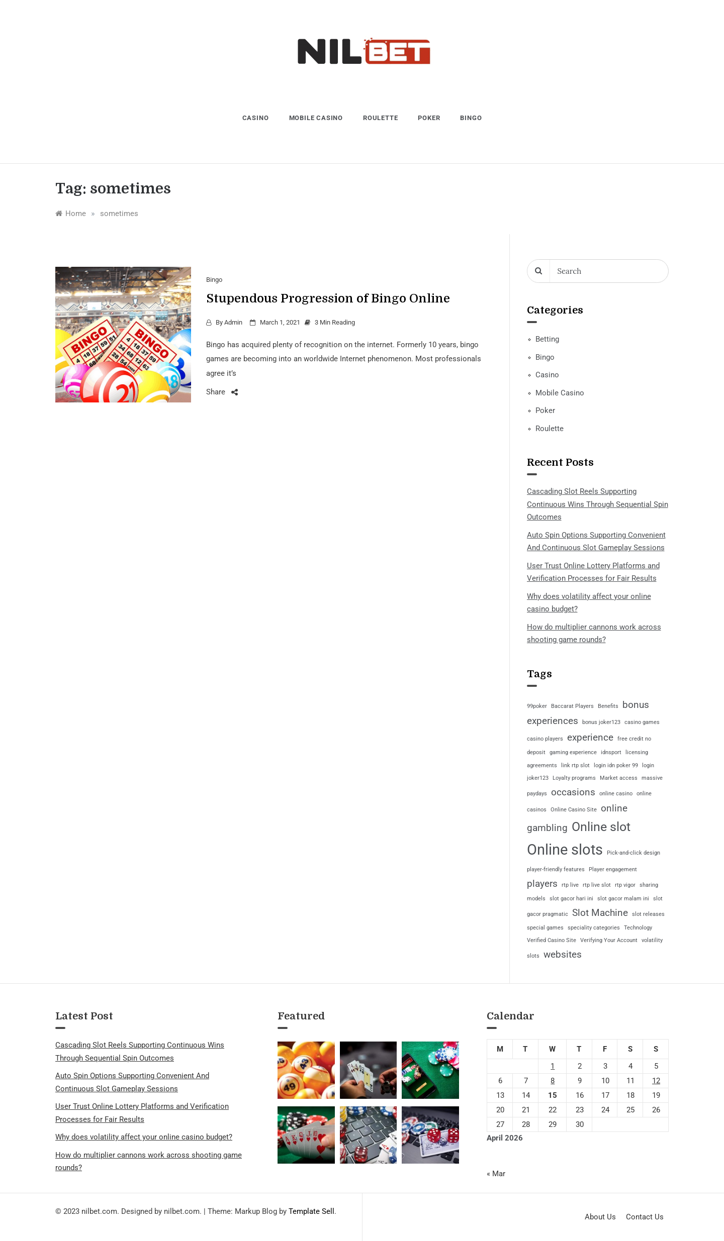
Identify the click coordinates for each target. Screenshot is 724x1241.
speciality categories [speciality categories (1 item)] (594, 927)
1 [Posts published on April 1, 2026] (553, 1066)
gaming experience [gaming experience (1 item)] (573, 752)
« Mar (496, 1173)
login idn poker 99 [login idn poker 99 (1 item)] (616, 765)
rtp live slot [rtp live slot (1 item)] (597, 885)
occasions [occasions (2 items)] (573, 792)
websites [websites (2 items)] (563, 954)
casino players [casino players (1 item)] (545, 739)
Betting (547, 339)
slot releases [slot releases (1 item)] (648, 914)
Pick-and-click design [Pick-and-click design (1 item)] (633, 853)
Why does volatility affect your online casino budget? (143, 1137)
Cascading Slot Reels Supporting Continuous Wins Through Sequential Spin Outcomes (597, 504)
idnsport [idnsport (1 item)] (611, 752)
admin (233, 322)
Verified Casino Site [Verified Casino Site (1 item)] (551, 940)
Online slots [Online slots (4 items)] (565, 849)
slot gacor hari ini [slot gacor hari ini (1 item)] (571, 898)
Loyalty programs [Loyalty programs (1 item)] (574, 778)
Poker (429, 118)
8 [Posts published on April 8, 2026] (553, 1080)
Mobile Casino (316, 118)
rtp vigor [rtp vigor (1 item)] (625, 885)
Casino (255, 118)
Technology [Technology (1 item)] (638, 927)
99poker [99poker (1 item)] (537, 706)
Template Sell (311, 1211)
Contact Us (645, 1216)
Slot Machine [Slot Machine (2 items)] (600, 912)
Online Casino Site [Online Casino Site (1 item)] (574, 809)
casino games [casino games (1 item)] (642, 722)
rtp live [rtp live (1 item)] (570, 885)
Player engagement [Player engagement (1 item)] (613, 869)
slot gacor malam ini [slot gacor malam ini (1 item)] (623, 898)
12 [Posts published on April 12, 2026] (656, 1080)
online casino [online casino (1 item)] (615, 793)
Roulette (380, 118)
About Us (600, 1216)
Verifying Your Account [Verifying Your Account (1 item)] (609, 940)
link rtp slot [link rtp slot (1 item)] (575, 765)
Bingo (471, 118)
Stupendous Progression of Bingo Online (328, 298)
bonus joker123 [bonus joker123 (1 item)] (601, 722)
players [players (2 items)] (542, 883)
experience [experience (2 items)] (590, 737)
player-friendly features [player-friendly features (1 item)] (556, 869)
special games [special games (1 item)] (545, 927)
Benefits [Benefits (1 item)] (608, 706)
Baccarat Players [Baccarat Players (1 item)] (572, 706)
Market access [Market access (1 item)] (619, 778)
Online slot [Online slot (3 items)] (601, 826)
